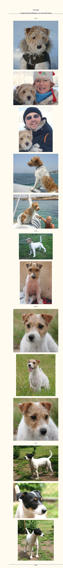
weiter (35, 565)
